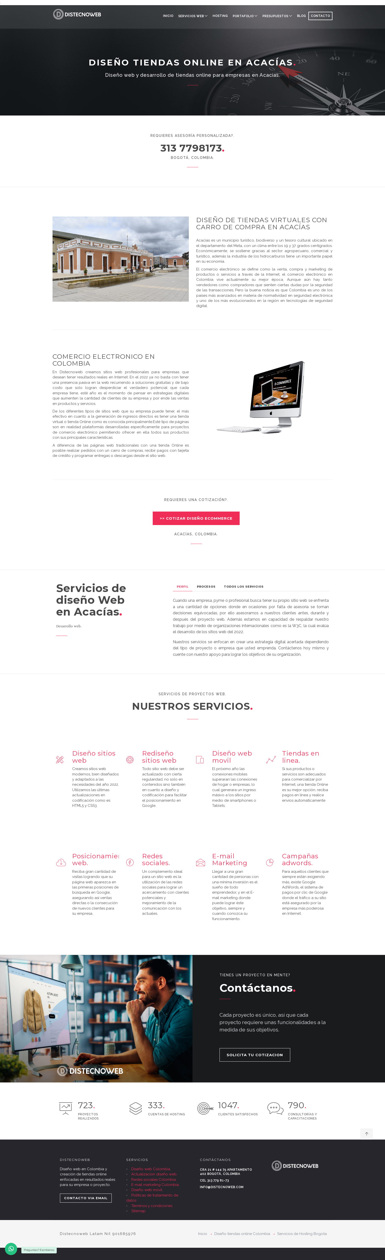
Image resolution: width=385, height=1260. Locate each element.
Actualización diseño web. (154, 1174)
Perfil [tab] (183, 586)
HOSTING (220, 16)
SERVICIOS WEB (191, 16)
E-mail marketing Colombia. (155, 1185)
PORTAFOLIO (243, 16)
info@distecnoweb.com (222, 1187)
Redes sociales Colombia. (154, 1179)
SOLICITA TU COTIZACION (255, 1055)
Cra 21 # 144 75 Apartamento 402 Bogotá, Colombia (226, 1172)
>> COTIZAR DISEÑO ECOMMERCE (196, 518)
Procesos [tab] (206, 586)
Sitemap (138, 1211)
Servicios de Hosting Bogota (302, 1234)
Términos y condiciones (151, 1206)
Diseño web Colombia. (151, 1169)
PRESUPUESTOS (275, 16)
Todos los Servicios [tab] (244, 586)
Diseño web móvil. (147, 1190)
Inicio (168, 16)
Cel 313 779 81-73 (214, 1180)
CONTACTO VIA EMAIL (86, 1198)
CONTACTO (320, 16)
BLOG (301, 16)
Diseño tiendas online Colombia (242, 1234)
